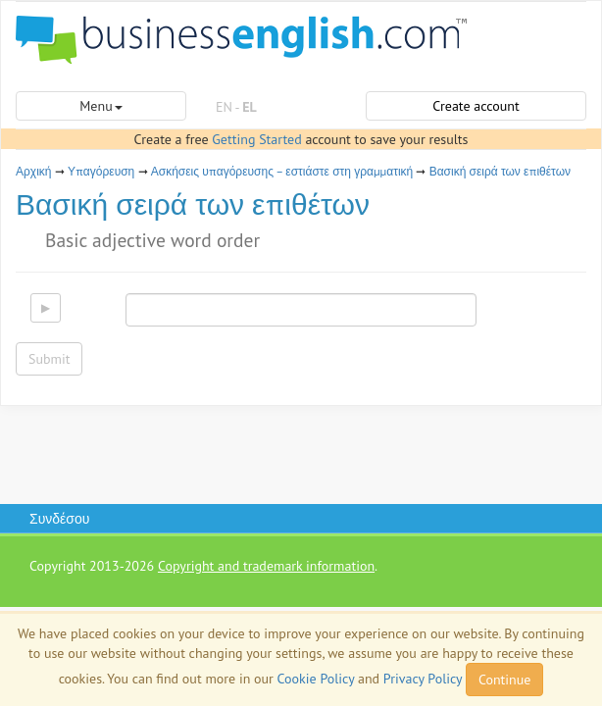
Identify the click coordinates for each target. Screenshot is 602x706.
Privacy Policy (422, 678)
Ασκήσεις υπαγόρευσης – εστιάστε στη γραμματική (282, 171)
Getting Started (256, 139)
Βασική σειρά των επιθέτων (500, 171)
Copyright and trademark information (266, 566)
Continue (504, 679)
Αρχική (33, 171)
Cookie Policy (316, 678)
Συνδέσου (59, 519)
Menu (100, 106)
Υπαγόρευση (101, 171)
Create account (475, 106)
